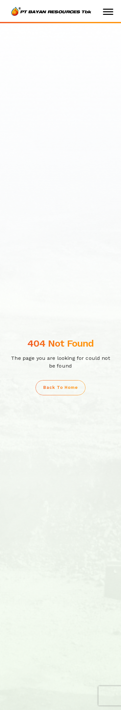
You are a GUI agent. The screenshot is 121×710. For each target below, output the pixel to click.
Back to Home (60, 387)
